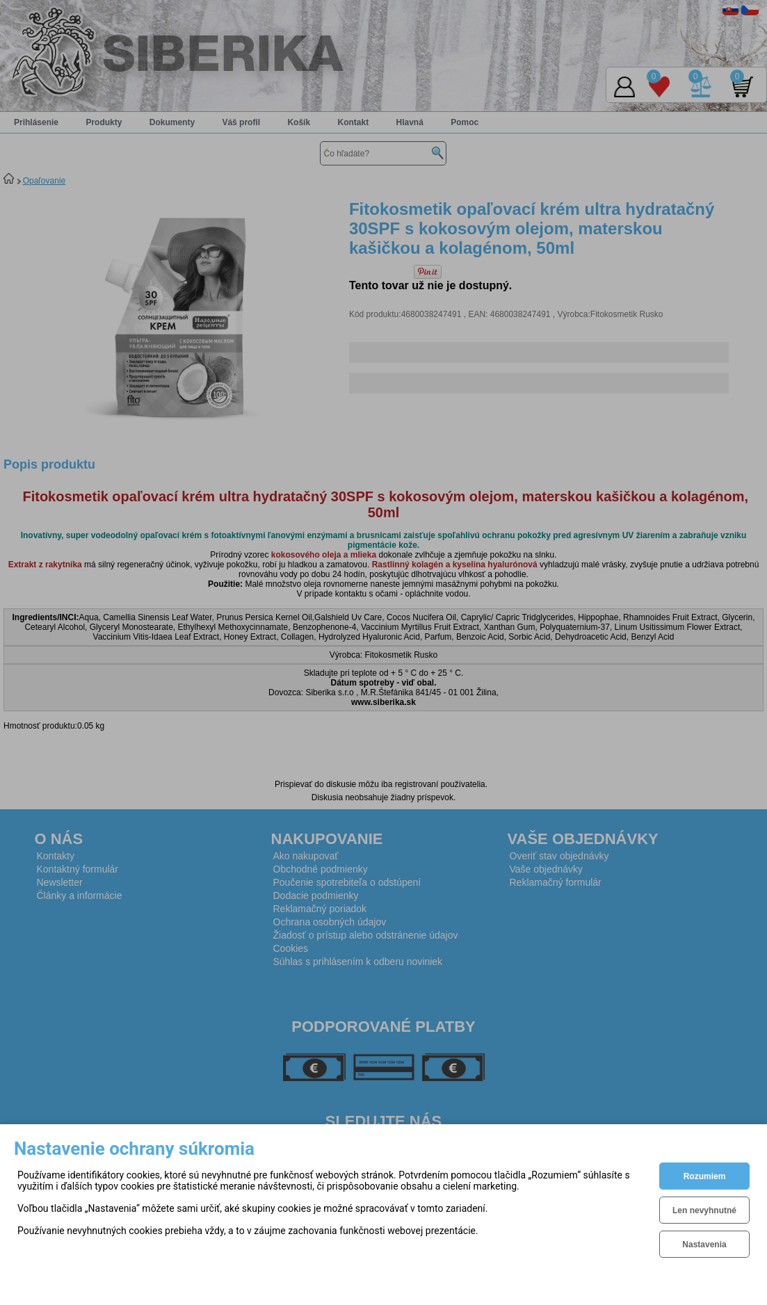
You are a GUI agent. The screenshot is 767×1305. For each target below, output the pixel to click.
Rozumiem (705, 1176)
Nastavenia (704, 1244)
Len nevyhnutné (704, 1210)
